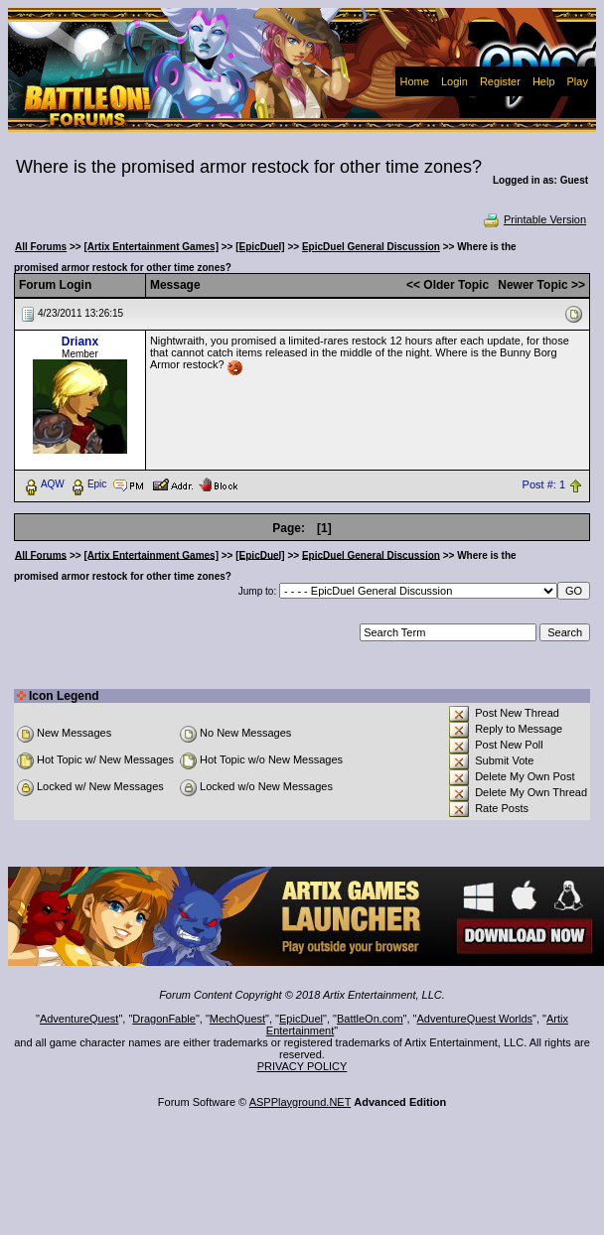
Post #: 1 (544, 484)
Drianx (80, 341)
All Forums (41, 246)
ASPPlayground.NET (300, 1102)
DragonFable (164, 1019)
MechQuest (237, 1019)
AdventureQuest (79, 1019)
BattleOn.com (370, 1019)
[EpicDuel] (259, 246)
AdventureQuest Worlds (475, 1019)
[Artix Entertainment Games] (151, 246)
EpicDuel (301, 1019)
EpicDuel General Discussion (371, 246)
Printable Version (534, 219)
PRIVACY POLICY (302, 1066)
